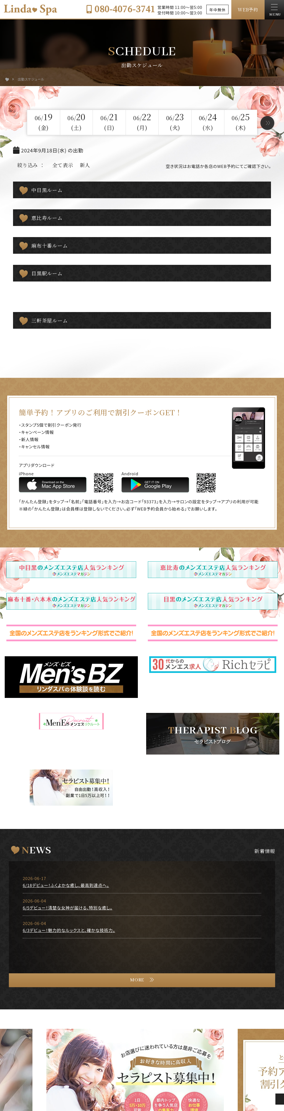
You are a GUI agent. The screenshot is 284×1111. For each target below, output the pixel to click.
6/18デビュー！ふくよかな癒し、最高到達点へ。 (66, 849)
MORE (137, 944)
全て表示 (62, 165)
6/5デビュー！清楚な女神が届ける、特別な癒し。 (67, 872)
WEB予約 (248, 9)
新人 (85, 165)
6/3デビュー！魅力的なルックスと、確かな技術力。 (69, 894)
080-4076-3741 (120, 8)
